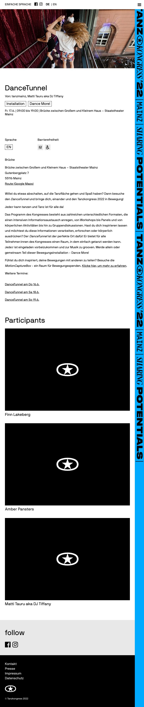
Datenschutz (14, 678)
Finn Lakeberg (17, 415)
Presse (10, 668)
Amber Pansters (19, 509)
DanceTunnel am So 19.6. (22, 299)
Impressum (13, 673)
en (55, 4)
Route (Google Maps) (19, 183)
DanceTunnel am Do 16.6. (22, 284)
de (48, 4)
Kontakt (11, 664)
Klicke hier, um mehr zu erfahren (104, 265)
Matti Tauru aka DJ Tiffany (28, 604)
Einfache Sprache (18, 4)
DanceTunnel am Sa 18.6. (22, 292)
